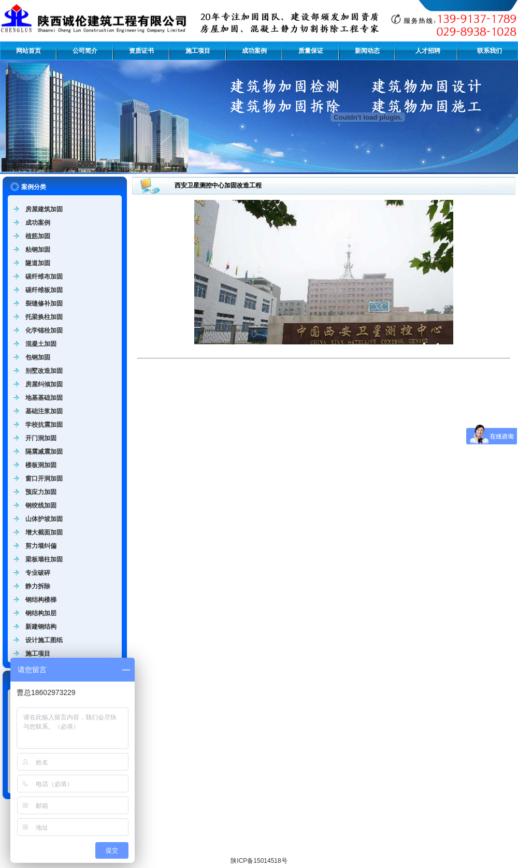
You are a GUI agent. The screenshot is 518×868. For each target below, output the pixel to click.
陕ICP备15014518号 (259, 860)
